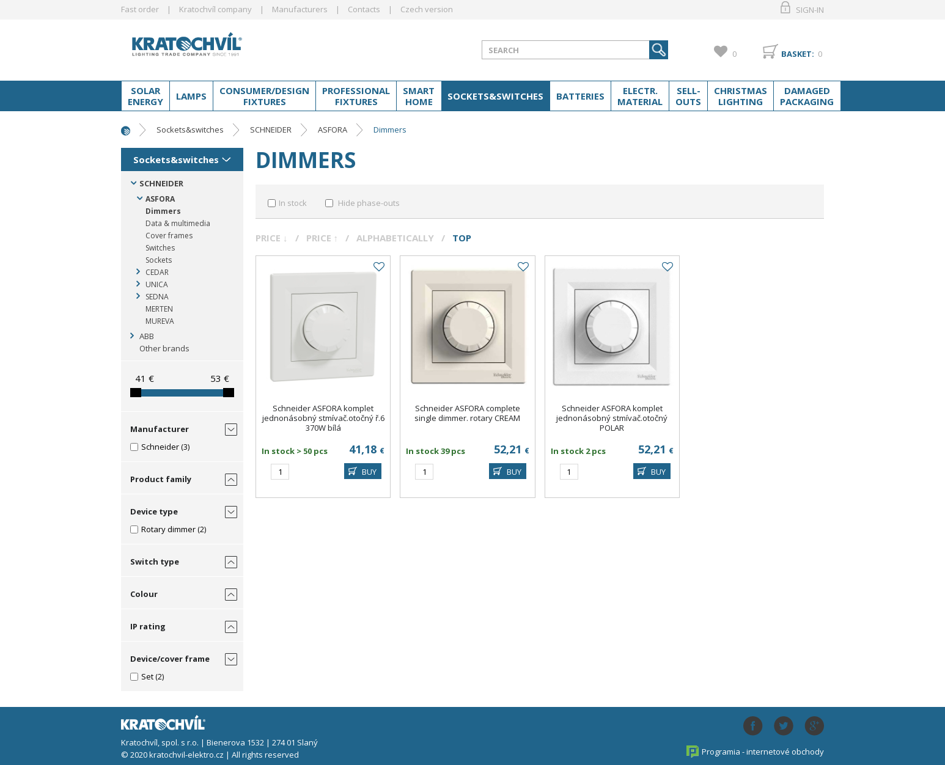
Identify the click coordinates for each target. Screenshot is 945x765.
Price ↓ (272, 238)
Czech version (426, 9)
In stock (293, 202)
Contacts (364, 9)
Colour (144, 593)
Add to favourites (378, 267)
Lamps (191, 95)
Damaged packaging (807, 96)
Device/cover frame (170, 658)
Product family (160, 479)
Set (147, 676)
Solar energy (145, 96)
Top (461, 238)
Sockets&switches (495, 95)
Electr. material (640, 96)
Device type (154, 511)
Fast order (140, 9)
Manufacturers (300, 9)
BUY (369, 471)
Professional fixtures (356, 96)
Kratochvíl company (215, 9)
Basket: (797, 53)
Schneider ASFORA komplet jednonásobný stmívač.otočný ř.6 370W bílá (323, 418)
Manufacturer (159, 428)
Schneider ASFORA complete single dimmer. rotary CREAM (467, 413)
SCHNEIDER (271, 129)
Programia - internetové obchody (763, 751)
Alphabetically (395, 238)
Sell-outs (688, 96)
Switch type (154, 561)
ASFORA (332, 129)
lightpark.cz (218, 48)
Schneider (160, 446)
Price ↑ (322, 238)
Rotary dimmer (168, 529)
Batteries (580, 95)
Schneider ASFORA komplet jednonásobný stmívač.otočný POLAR (611, 418)
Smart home (419, 96)
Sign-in (810, 9)
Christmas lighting (740, 96)
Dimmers (389, 129)
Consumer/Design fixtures (264, 96)
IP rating (148, 626)
